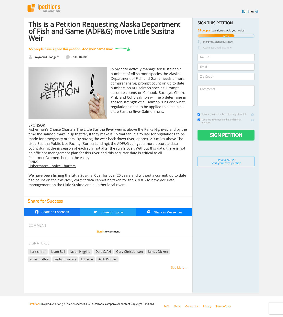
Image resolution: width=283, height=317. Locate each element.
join (257, 11)
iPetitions (44, 8)
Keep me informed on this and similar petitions (219, 121)
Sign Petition (226, 135)
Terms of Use (223, 306)
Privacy (207, 306)
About (177, 306)
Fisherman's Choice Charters (52, 166)
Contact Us (191, 306)
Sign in (246, 11)
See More (177, 267)
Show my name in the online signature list (222, 114)
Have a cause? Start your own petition (226, 161)
